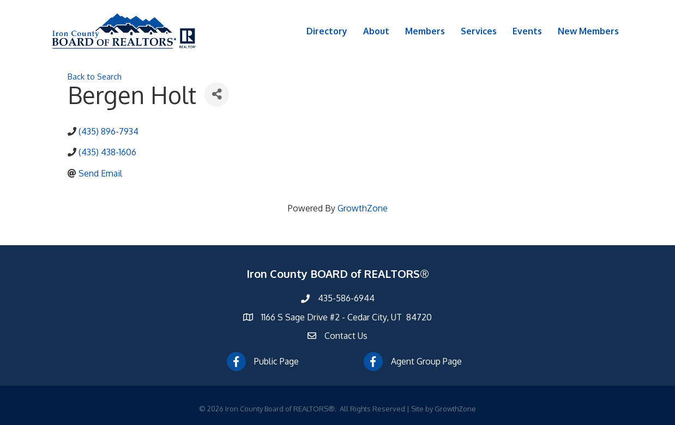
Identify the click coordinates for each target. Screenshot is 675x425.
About (376, 31)
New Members (588, 31)
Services (479, 31)
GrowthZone (363, 208)
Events (527, 31)
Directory (326, 31)
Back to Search (95, 76)
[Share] (216, 94)
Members (425, 31)
